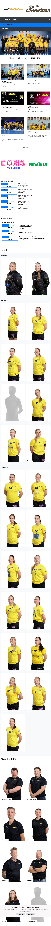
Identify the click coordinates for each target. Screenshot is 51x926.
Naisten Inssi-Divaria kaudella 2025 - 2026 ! (25, 34)
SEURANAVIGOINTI (26, 19)
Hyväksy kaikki (20, 914)
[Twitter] (46, 917)
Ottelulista (4, 189)
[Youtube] (48, 917)
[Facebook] (44, 917)
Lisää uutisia (25, 123)
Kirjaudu (25, 29)
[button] (13, 253)
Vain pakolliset (30, 914)
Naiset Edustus (26, 25)
